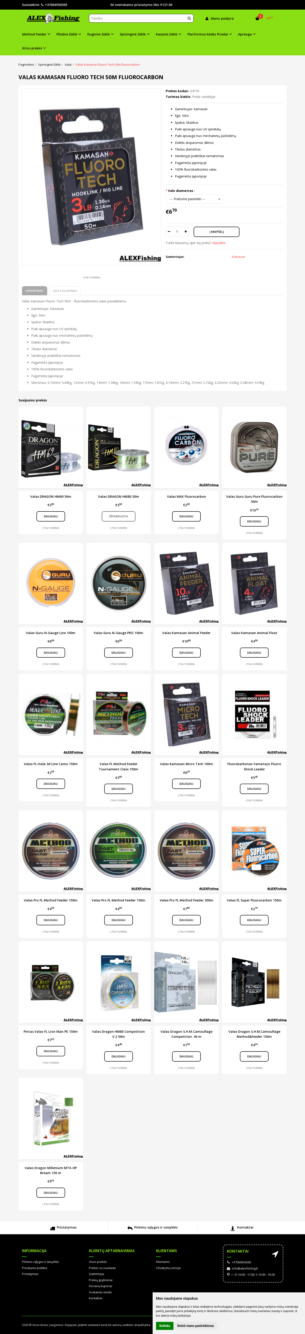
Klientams (166, 1250)
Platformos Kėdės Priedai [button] (207, 34)
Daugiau (51, 516)
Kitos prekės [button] (32, 48)
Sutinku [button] (164, 1326)
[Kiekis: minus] (169, 232)
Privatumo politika (34, 1268)
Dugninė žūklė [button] (98, 34)
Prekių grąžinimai (101, 1280)
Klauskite (218, 243)
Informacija (34, 1250)
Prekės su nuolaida (102, 1268)
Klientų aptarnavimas (112, 1250)
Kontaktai (241, 1229)
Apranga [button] (245, 34)
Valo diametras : (181, 190)
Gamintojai (96, 1274)
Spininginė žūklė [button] (133, 34)
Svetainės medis (100, 1292)
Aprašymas (35, 291)
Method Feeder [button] (34, 34)
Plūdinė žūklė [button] (66, 34)
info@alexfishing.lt (242, 1268)
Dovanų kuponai (100, 1286)
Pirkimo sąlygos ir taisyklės (152, 1229)
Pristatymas (63, 1229)
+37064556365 (54, 5)
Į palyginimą (91, 277)
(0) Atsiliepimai (65, 291)
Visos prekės (98, 1262)
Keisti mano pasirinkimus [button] (195, 1326)
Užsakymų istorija (168, 1268)
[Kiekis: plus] (185, 232)
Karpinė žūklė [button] (166, 34)
